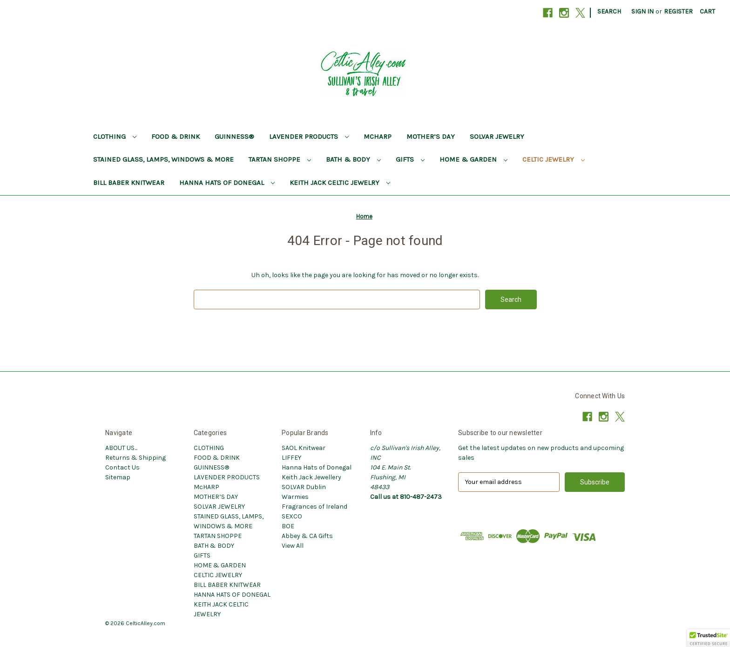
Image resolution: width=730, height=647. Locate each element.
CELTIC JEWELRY (553, 159)
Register (678, 11)
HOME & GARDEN (473, 159)
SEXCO (292, 516)
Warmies (295, 497)
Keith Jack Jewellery (311, 477)
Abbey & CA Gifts (307, 536)
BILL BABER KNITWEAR (128, 182)
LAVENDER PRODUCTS (309, 136)
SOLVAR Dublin (304, 487)
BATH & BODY (353, 159)
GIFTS (410, 159)
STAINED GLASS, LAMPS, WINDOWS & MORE (163, 159)
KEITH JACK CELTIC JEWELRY (340, 182)
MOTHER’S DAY (430, 136)
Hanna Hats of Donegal (316, 467)
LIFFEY (291, 458)
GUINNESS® (234, 136)
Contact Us (122, 467)
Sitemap (117, 477)
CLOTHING (114, 136)
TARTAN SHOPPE (280, 159)
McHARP (378, 136)
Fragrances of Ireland (314, 507)
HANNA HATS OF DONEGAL (227, 182)
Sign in (642, 11)
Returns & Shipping (135, 458)
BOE (288, 526)
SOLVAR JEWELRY (497, 136)
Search (609, 11)
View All (293, 546)
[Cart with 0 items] (707, 11)
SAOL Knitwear (303, 448)
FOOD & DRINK (175, 136)
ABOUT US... (121, 448)
